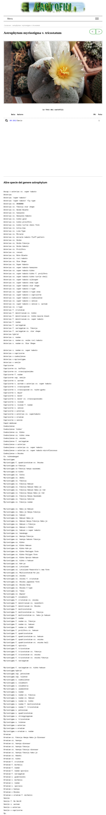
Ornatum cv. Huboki (13, 756)
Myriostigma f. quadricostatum (18, 634)
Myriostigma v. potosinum (15, 710)
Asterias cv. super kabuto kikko (19, 271)
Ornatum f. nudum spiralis (16, 771)
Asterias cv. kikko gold (15, 219)
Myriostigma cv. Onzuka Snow (17, 585)
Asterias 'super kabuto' (15, 198)
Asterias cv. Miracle (13, 234)
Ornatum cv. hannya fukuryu (16, 747)
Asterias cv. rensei (13, 252)
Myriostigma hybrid (13, 671)
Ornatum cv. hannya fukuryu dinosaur (21, 750)
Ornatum (7, 735)
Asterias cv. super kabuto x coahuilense (23, 298)
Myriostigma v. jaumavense (16, 689)
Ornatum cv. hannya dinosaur (17, 744)
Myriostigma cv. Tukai (14, 591)
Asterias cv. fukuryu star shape (19, 207)
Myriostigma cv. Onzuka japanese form (21, 582)
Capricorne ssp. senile (14, 378)
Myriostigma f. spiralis (15, 646)
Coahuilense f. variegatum (16, 441)
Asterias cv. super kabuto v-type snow (22, 292)
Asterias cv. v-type (13, 307)
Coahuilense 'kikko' (13, 429)
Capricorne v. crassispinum (16, 387)
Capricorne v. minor (13, 396)
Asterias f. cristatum (14, 310)
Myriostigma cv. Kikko (14, 542)
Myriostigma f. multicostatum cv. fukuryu (23, 612)
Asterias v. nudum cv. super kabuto (20, 350)
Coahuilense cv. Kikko (14, 432)
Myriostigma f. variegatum (16, 661)
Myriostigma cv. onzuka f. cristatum (21, 579)
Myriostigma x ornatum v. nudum (18, 731)
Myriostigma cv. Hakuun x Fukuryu (19, 524)
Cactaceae (7, 25)
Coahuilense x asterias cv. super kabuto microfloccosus (30, 451)
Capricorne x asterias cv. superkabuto (22, 414)
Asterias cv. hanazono (14, 213)
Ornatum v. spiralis (13, 786)
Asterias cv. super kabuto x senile (20, 301)
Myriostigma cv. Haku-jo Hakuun (18, 509)
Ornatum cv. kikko (12, 759)
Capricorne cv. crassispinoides (18, 372)
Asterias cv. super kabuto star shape (21, 286)
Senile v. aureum (11, 804)
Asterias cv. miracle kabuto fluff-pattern (24, 237)
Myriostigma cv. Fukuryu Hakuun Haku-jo (22, 487)
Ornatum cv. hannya (13, 741)
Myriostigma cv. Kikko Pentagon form (21, 552)
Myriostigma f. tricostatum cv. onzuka (22, 655)
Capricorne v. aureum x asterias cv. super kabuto (27, 384)
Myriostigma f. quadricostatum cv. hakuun (23, 637)
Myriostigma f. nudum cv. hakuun (19, 624)
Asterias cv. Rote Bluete (15, 255)
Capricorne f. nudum (13, 375)
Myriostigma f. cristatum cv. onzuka (21, 600)
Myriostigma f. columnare (15, 597)
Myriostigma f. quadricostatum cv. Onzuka (23, 463)
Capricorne (9, 366)
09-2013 (13, 121)
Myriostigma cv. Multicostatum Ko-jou (21, 573)
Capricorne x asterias (14, 411)
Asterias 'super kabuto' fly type (19, 201)
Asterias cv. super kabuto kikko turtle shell (25, 277)
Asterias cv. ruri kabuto (15, 259)
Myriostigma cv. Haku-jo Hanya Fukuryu (22, 512)
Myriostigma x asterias (14, 725)
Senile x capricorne (13, 810)
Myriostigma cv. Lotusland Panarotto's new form (26, 570)
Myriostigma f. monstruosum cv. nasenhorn (23, 603)
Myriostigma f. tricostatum (16, 649)
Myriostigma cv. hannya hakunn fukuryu (22, 539)
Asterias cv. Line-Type (14, 231)
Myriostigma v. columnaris (16, 686)
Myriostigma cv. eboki (14, 478)
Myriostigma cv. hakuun (14, 515)
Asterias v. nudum (12, 337)
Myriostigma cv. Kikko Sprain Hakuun (21, 558)
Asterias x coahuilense (14, 356)
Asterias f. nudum (12, 322)
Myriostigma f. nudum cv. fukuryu (19, 621)
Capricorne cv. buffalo (14, 369)
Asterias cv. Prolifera (14, 249)
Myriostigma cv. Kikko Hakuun (17, 546)
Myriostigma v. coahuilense (16, 680)
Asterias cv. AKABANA (13, 204)
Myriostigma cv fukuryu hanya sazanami (22, 469)
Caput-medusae (10, 423)
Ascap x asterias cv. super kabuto (20, 192)
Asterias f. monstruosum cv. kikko (20, 313)
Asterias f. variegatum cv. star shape (22, 331)
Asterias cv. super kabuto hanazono (20, 268)
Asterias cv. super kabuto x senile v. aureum (25, 304)
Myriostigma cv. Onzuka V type (18, 588)
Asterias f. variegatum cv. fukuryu (20, 328)
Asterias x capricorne (14, 353)
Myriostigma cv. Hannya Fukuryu (18, 536)
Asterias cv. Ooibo (13, 240)
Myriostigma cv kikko (13, 472)
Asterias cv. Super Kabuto (16, 265)
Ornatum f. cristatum (13, 762)
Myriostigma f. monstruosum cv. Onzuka (22, 606)
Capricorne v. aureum (13, 381)
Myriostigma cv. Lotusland (16, 567)
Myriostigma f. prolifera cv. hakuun (21, 630)
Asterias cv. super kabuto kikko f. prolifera (25, 274)
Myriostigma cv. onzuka (14, 576)
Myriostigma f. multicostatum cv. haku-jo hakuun (27, 615)
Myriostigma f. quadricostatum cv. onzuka (23, 640)
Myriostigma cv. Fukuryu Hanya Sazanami (22, 496)
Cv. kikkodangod (11, 457)
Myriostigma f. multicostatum (17, 609)
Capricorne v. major (13, 393)
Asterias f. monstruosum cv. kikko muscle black (26, 316)
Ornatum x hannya (11, 789)
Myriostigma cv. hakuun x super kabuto (22, 530)
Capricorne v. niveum (13, 402)
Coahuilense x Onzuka (13, 454)
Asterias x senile (12, 363)
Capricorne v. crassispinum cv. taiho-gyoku (24, 390)
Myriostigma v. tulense (14, 722)
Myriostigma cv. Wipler (14, 594)
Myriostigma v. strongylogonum (18, 716)
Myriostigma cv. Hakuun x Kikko (18, 527)
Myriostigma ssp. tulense (15, 677)
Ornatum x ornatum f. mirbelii (18, 795)
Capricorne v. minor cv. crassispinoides (23, 399)
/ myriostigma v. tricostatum (30, 25)
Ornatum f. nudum (11, 768)
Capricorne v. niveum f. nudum (18, 405)
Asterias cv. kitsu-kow (14, 228)
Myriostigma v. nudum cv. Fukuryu (19, 695)
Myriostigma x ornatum (14, 728)
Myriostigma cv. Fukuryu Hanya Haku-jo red (24, 493)
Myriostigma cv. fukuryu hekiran (19, 499)
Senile (7, 798)
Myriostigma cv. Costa (14, 475)
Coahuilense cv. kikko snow (16, 435)
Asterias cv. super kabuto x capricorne (22, 295)
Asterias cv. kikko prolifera (17, 222)
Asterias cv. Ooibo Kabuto (16, 246)
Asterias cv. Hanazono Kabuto (17, 216)
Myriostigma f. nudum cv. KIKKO (18, 627)
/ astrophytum (16, 25)
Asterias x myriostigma (14, 360)
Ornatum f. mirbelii (13, 765)
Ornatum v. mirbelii (13, 780)
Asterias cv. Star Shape (15, 262)
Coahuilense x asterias (14, 445)
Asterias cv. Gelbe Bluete (16, 210)
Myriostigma (9, 460)
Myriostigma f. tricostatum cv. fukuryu (22, 652)
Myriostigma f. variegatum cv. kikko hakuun (24, 668)
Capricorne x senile (13, 420)
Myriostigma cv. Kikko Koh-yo (17, 549)
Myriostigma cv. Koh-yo (14, 564)
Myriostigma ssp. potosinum (16, 674)
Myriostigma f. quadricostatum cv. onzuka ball (26, 643)
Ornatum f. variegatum (14, 774)
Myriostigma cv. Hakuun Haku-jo (18, 518)
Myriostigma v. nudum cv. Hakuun (19, 698)
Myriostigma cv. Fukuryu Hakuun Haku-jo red (24, 490)
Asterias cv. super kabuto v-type (19, 289)
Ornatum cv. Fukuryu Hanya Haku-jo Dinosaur (24, 738)
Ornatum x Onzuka (11, 792)
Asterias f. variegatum (14, 325)
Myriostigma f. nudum (13, 618)
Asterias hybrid (11, 334)
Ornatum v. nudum (11, 783)
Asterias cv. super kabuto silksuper (21, 280)
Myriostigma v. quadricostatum (18, 713)
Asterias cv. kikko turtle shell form (21, 225)
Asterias (8, 195)
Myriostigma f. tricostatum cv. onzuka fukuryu (26, 658)
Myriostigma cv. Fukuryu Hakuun (18, 484)
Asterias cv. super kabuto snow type (21, 283)
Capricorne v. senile (13, 408)
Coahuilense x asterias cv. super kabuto (23, 448)
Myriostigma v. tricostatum (16, 719)
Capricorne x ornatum (13, 417)
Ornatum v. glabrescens (14, 777)
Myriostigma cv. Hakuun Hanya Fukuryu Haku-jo (25, 521)
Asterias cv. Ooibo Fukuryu (16, 243)
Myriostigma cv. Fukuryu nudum (18, 502)
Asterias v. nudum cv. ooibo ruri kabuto (23, 340)
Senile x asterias (12, 807)
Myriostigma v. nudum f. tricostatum (21, 707)
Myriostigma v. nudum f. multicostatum (22, 704)
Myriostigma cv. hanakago (15, 533)
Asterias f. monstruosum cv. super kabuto (23, 319)
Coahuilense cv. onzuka (14, 438)
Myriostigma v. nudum (13, 692)
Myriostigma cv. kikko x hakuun (18, 561)
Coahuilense (9, 426)
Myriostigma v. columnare (15, 683)
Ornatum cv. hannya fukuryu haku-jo (20, 753)
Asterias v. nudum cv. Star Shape (19, 344)
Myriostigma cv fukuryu (14, 466)
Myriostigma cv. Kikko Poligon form (20, 555)
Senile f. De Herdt (13, 801)
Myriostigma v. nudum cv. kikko (18, 701)
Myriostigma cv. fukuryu (15, 481)
